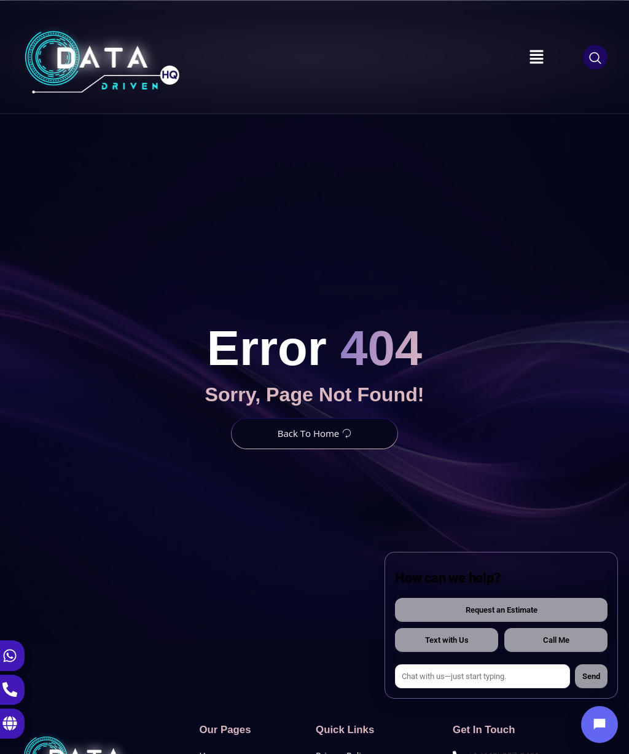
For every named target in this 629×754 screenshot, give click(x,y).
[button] (537, 57)
